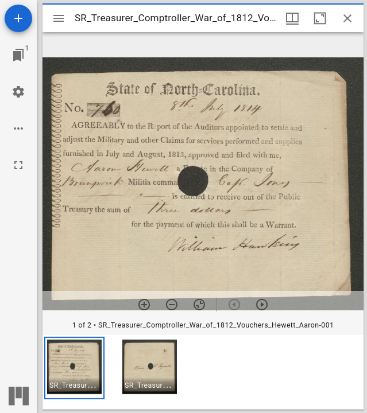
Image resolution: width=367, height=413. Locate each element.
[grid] (203, 372)
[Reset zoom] (199, 304)
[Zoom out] (172, 304)
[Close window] (347, 18)
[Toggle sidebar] (58, 18)
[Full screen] (18, 165)
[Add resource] (18, 18)
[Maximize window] (320, 18)
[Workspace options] (18, 128)
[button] (74, 368)
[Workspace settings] (18, 92)
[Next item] (262, 304)
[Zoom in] (144, 304)
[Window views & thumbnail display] (292, 18)
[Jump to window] (18, 55)
